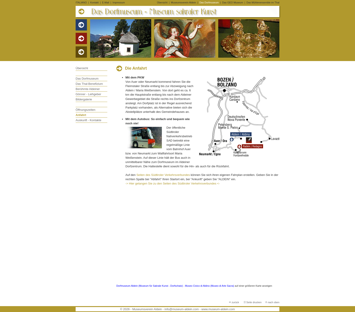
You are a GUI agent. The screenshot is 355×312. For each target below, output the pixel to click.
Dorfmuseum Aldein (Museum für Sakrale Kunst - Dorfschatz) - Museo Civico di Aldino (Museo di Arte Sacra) (175, 285)
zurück (234, 302)
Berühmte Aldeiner (88, 89)
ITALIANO (81, 2)
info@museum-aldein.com (182, 309)
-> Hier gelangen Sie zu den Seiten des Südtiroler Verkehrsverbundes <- (172, 183)
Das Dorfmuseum (209, 2)
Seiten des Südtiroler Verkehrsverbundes (163, 175)
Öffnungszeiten (85, 109)
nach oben (272, 302)
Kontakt (94, 2)
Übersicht (162, 2)
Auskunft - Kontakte (88, 120)
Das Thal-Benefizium (89, 83)
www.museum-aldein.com (218, 309)
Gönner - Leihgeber (88, 94)
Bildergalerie (84, 99)
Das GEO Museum (233, 2)
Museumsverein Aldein (184, 2)
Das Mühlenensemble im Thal (263, 2)
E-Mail (105, 2)
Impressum (119, 2)
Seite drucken (252, 302)
